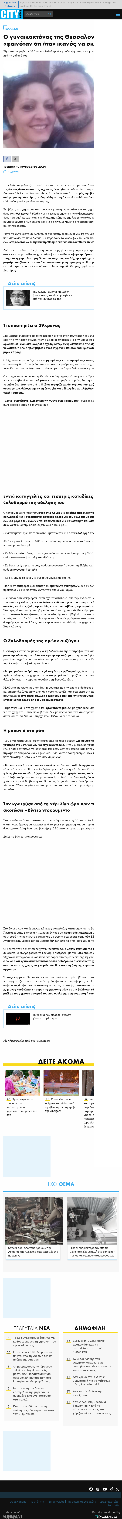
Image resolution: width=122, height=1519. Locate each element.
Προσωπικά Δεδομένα (82, 1515)
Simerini (37, 2)
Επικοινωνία (56, 1515)
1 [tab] (7, 1199)
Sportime (47, 2)
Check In (98, 2)
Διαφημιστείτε (109, 1515)
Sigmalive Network (10, 4)
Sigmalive (25, 2)
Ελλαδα (12, 29)
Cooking (24, 6)
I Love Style (86, 2)
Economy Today (63, 2)
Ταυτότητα (37, 1515)
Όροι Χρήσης (18, 1515)
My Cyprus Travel (40, 6)
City (75, 2)
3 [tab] (18, 1199)
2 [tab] (12, 1199)
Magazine (110, 2)
